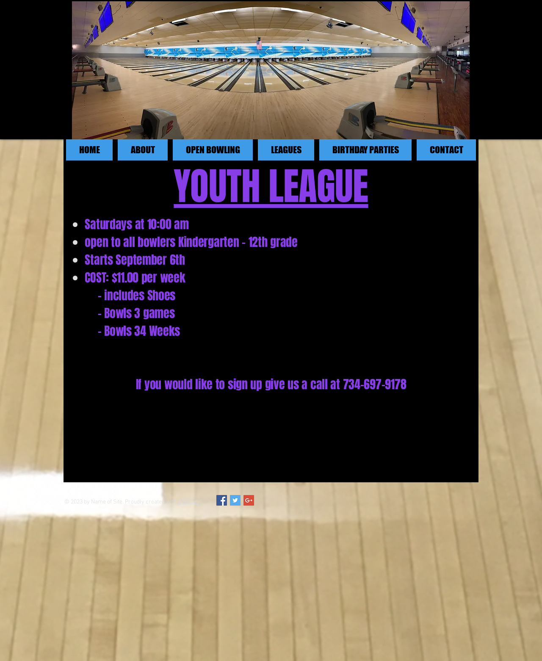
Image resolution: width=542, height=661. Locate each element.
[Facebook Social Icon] (221, 500)
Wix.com (188, 502)
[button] (213, 149)
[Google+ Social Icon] (248, 500)
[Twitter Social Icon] (235, 500)
